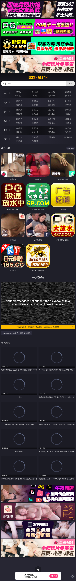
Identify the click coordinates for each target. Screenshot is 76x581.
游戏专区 (68, 92)
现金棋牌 (51, 96)
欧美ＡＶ (51, 101)
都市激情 (19, 128)
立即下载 (54, 576)
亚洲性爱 (19, 110)
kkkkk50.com (38, 77)
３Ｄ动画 (68, 101)
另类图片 (68, 123)
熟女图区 (51, 123)
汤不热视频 (68, 137)
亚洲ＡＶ (19, 101)
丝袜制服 (35, 105)
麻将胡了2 (18, 96)
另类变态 (68, 114)
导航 (5, 139)
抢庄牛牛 (68, 96)
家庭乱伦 (35, 128)
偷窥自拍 (19, 119)
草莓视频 (51, 137)
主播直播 (51, 105)
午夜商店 (35, 137)
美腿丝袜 (19, 123)
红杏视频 (19, 141)
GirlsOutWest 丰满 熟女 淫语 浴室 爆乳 (16, 333)
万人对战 (51, 92)
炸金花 (35, 96)
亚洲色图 (35, 119)
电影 (5, 111)
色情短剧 (35, 141)
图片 (5, 120)
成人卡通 (51, 110)
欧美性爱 (68, 110)
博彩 (5, 93)
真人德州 (35, 92)
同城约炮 (19, 137)
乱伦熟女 (51, 114)
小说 (5, 130)
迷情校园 (19, 132)
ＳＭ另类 (68, 105)
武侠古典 (68, 128)
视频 (5, 102)
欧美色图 (51, 119)
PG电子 (19, 92)
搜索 (70, 83)
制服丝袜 (19, 114)
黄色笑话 (51, 132)
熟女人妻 (19, 105)
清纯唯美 (35, 123)
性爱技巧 (68, 132)
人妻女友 (51, 128)
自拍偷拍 (35, 101)
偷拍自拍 (35, 110)
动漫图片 (68, 119)
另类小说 (35, 132)
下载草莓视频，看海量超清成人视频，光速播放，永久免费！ (45, 327)
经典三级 (35, 114)
